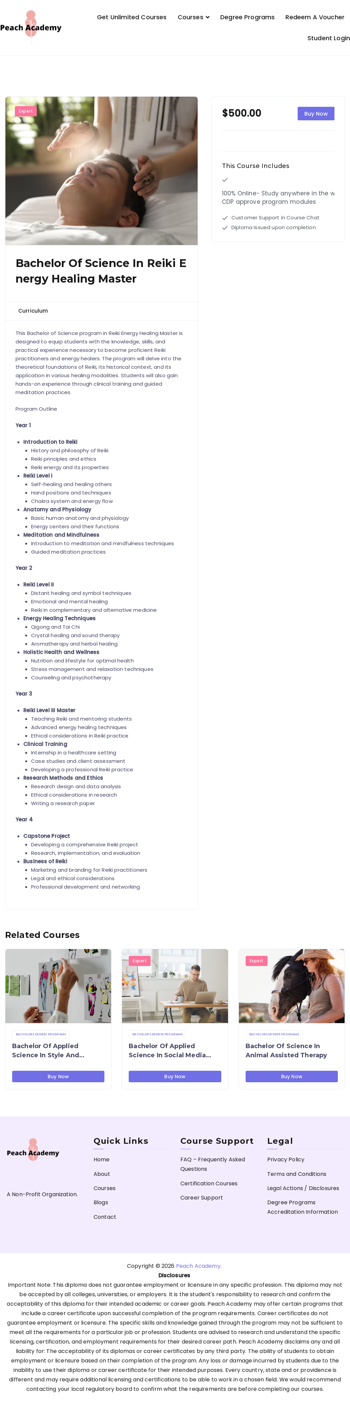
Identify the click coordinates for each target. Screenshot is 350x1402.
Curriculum (33, 310)
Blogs (101, 1202)
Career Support (201, 1198)
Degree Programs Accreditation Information (302, 1207)
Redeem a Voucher (315, 17)
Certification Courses (209, 1183)
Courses (190, 17)
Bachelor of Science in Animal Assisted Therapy (286, 1050)
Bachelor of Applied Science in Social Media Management (167, 1051)
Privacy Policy (285, 1159)
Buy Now (316, 114)
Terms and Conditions (296, 1174)
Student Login (328, 38)
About (102, 1174)
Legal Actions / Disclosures (303, 1188)
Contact (105, 1217)
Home (102, 1159)
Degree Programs (247, 17)
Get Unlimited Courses (132, 17)
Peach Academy (198, 1266)
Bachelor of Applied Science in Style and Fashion (45, 1051)
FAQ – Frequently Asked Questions (212, 1164)
